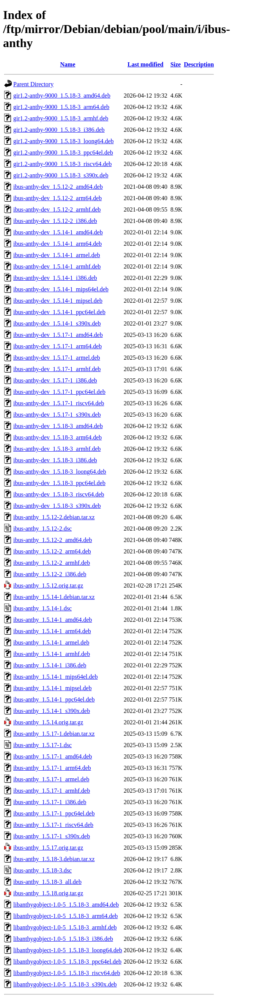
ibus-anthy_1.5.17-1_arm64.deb (52, 768)
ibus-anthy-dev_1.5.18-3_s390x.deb (57, 506)
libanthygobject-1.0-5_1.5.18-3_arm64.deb (65, 916)
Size (175, 64)
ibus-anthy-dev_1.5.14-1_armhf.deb (57, 266)
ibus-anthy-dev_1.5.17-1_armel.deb (56, 357)
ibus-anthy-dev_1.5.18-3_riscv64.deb (58, 494)
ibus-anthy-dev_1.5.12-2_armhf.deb (57, 209)
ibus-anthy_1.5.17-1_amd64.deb (52, 756)
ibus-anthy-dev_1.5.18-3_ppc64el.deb (59, 483)
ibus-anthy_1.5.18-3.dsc (42, 870)
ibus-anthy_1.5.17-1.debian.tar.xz (54, 733)
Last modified (145, 64)
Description (199, 64)
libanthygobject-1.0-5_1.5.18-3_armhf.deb (65, 927)
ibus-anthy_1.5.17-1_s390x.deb (51, 836)
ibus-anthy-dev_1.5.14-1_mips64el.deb (60, 289)
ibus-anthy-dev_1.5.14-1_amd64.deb (58, 232)
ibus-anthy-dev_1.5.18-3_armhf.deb (57, 449)
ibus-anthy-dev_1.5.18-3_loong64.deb (59, 471)
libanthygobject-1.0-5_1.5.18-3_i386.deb (63, 939)
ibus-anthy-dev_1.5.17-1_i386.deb (55, 380)
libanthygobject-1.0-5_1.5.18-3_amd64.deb (66, 904)
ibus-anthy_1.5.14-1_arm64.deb (52, 631)
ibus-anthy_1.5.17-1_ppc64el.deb (54, 813)
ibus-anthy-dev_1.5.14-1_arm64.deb (57, 243)
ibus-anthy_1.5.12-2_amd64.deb (52, 540)
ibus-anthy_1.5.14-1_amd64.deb (52, 619)
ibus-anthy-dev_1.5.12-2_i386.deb (55, 221)
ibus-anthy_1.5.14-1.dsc (42, 608)
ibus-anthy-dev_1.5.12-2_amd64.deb (58, 186)
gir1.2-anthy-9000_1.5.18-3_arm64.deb (61, 107)
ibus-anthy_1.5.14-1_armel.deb (51, 642)
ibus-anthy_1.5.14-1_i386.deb (49, 665)
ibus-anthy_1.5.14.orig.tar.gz (48, 722)
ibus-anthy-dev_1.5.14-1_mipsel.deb (57, 300)
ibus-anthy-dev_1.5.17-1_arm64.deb (57, 346)
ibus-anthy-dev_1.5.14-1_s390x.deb (57, 323)
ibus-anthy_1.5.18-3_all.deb (47, 882)
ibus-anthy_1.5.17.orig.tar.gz (48, 847)
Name (67, 64)
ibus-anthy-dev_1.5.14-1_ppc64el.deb (59, 312)
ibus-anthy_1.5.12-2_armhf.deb (51, 562)
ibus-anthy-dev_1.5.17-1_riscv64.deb (58, 403)
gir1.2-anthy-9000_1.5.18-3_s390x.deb (60, 175)
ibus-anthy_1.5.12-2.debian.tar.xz (54, 517)
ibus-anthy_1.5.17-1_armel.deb (51, 779)
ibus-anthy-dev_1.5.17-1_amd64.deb (58, 335)
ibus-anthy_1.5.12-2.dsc (42, 528)
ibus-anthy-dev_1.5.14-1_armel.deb (56, 255)
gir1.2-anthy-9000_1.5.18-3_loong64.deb (63, 141)
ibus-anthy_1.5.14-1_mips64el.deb (55, 676)
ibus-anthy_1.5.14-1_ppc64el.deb (54, 699)
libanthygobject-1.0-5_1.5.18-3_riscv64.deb (66, 973)
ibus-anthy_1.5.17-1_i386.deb (49, 802)
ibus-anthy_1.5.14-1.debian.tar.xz (54, 597)
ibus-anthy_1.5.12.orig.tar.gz (48, 585)
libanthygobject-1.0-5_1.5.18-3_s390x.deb (65, 984)
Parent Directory (33, 84)
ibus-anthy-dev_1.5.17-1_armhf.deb (57, 369)
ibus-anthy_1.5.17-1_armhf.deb (51, 790)
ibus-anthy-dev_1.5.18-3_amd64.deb (58, 426)
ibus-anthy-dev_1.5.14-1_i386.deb (55, 278)
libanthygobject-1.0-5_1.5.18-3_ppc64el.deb (67, 961)
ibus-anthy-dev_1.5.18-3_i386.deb (55, 460)
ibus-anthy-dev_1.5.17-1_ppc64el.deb (59, 392)
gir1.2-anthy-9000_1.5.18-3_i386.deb (59, 129)
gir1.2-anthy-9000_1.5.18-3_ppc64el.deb (63, 152)
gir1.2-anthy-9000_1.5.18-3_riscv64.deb (62, 164)
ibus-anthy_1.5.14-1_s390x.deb (51, 711)
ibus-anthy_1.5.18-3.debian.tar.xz (54, 859)
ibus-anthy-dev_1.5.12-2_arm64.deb (57, 198)
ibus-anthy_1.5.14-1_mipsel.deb (52, 688)
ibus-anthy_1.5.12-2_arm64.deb (52, 551)
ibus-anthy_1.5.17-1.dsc (42, 745)
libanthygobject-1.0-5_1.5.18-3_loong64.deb (67, 950)
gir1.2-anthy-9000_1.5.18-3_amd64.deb (61, 95)
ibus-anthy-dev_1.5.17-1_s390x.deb (57, 414)
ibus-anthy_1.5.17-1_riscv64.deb (53, 825)
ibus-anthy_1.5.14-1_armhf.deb (51, 654)
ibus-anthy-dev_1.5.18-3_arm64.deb (57, 437)
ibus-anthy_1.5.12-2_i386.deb (49, 574)
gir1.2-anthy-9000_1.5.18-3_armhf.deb (60, 118)
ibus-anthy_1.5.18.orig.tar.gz (48, 893)
